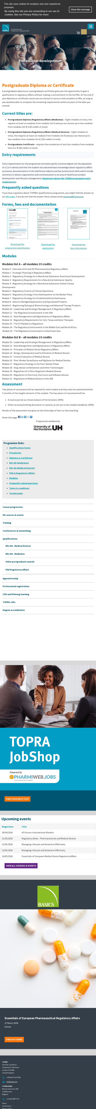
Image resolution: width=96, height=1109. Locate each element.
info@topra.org (11, 1082)
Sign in (84, 32)
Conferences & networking (17, 530)
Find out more (14, 1039)
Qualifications (10, 538)
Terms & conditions (19, 488)
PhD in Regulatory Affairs (22, 473)
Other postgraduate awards (20, 561)
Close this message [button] (80, 9)
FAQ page (10, 196)
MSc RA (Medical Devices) (22, 468)
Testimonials (16, 493)
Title (24, 826)
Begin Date (7, 826)
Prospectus (15, 452)
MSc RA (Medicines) (19, 462)
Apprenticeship (10, 578)
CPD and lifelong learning (16, 594)
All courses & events (13, 515)
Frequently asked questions (23, 483)
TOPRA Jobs (9, 602)
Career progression (13, 507)
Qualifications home (19, 447)
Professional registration (16, 586)
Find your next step (17, 798)
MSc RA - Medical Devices (18, 545)
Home (4, 1103)
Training (7, 522)
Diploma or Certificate (20, 457)
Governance (6, 1106)
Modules (13, 478)
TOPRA (29, 32)
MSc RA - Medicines (15, 553)
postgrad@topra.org (73, 196)
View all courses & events (21, 865)
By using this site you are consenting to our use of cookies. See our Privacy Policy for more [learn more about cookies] (32, 13)
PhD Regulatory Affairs (17, 569)
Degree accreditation (14, 610)
